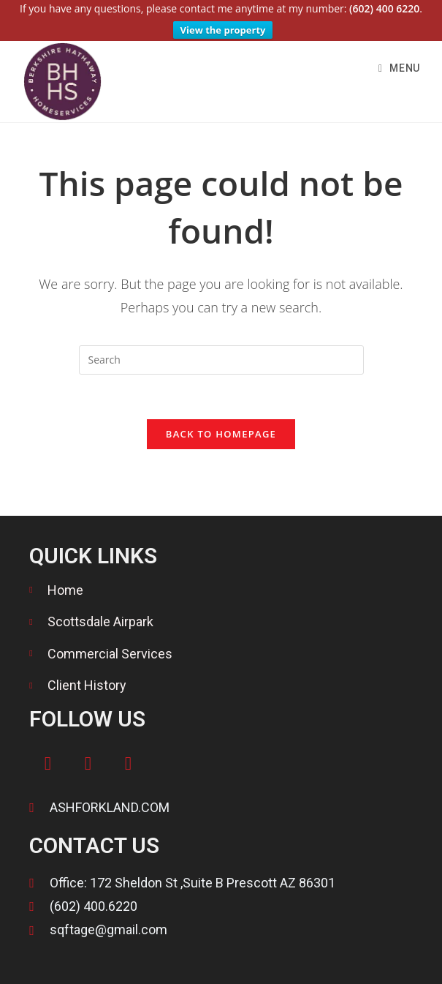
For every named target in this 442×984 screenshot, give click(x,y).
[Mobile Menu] (399, 57)
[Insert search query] (221, 349)
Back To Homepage (221, 422)
